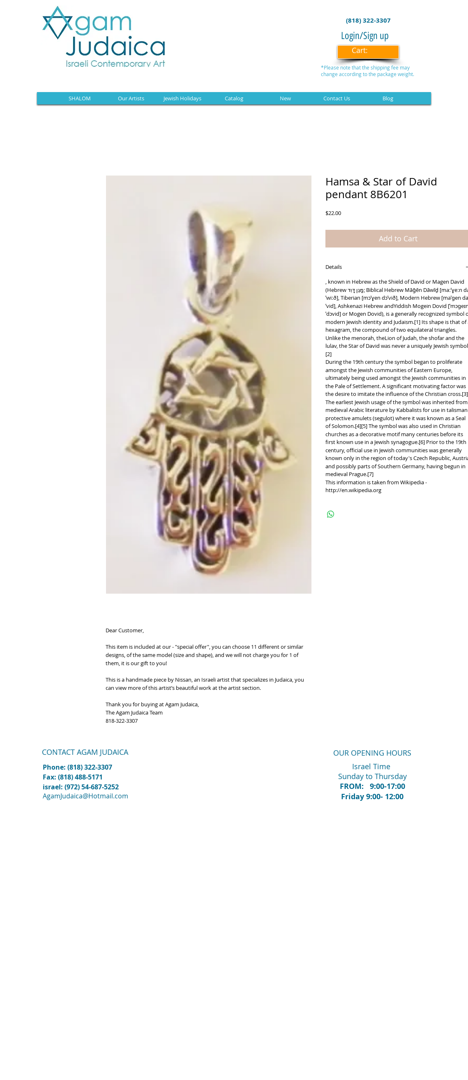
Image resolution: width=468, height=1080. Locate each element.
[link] (365, 50)
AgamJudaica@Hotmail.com (85, 795)
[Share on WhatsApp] (331, 514)
